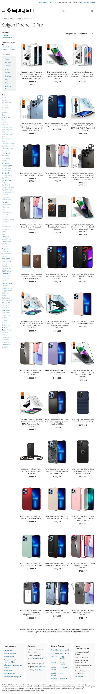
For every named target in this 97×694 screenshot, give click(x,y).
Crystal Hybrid (62, 663)
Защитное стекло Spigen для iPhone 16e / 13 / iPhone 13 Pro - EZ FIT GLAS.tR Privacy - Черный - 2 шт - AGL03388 (57, 324)
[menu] (9, 73)
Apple (12, 19)
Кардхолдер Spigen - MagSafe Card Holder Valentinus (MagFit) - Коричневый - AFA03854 (31, 276)
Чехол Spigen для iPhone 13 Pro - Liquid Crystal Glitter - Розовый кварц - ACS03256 (83, 518)
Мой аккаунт (8, 670)
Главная (4, 19)
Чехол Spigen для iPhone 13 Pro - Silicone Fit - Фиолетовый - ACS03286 (57, 372)
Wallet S (54, 679)
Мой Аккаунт (43, 2)
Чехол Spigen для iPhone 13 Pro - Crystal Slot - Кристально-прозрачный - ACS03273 (31, 612)
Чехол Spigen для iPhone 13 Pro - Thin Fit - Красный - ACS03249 (31, 517)
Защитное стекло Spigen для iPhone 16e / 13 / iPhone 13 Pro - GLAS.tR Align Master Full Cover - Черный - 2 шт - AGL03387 (31, 75)
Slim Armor (55, 653)
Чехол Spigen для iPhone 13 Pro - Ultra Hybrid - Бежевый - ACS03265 (31, 372)
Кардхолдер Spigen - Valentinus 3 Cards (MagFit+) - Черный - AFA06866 (57, 227)
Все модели (79, 676)
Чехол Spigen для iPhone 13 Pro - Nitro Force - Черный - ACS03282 (57, 611)
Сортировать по (70, 34)
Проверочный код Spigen (12, 677)
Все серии (63, 679)
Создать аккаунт (89, 2)
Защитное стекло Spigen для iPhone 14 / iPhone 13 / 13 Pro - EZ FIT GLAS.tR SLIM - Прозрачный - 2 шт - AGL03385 (83, 127)
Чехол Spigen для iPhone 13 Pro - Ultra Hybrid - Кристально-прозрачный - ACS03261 (57, 175)
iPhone (19, 19)
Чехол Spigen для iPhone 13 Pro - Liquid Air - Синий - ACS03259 (57, 125)
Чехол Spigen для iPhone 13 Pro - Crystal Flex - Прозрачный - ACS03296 (83, 612)
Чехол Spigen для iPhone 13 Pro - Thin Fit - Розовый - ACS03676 (83, 322)
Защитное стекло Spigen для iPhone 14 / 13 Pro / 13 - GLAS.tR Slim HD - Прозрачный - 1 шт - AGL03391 (57, 75)
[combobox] (74, 10)
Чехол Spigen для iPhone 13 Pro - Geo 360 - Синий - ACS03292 (83, 421)
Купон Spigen (39, 670)
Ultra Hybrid (64, 650)
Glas (61, 673)
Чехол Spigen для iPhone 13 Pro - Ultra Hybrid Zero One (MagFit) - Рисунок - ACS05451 (57, 471)
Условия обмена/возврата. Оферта (10, 661)
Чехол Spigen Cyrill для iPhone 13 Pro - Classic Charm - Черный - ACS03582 (31, 471)
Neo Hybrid (55, 650)
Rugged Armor (62, 658)
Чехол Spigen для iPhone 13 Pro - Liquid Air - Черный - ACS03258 (31, 174)
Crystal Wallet (53, 669)
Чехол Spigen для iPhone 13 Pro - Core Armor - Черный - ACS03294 (57, 564)
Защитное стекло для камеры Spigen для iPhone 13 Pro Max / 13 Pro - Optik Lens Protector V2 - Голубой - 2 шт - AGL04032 (31, 127)
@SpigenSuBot (40, 667)
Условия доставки (10, 654)
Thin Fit (54, 657)
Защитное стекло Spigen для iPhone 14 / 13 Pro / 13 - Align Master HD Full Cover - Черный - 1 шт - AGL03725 (83, 75)
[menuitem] (9, 59)
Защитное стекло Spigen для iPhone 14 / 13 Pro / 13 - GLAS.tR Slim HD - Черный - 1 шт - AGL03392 (82, 373)
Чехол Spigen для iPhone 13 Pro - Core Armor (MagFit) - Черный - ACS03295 (83, 276)
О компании (8, 650)
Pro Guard (63, 668)
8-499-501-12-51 (35, 659)
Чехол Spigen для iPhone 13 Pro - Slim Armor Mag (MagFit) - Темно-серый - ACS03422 (57, 422)
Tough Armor (64, 653)
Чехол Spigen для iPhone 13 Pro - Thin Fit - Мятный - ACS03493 (31, 564)
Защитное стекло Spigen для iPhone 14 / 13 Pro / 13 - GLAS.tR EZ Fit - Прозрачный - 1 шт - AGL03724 (31, 423)
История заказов (9, 674)
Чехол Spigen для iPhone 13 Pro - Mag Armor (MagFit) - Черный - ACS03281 (57, 276)
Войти (52, 2)
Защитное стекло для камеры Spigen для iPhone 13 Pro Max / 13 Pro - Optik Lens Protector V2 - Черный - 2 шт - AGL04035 (83, 176)
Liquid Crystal (53, 674)
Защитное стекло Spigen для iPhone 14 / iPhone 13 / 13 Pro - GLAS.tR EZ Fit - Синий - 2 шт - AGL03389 (31, 324)
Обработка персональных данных (13, 666)
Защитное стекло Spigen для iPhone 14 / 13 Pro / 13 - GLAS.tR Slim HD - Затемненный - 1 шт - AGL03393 (82, 228)
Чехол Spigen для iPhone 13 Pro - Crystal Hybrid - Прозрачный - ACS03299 (31, 227)
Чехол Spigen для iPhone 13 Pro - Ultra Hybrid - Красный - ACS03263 (83, 565)
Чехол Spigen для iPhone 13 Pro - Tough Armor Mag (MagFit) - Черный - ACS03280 (83, 471)
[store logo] (20, 10)
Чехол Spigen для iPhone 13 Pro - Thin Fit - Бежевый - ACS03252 (57, 517)
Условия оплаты (9, 657)
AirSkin (53, 662)
